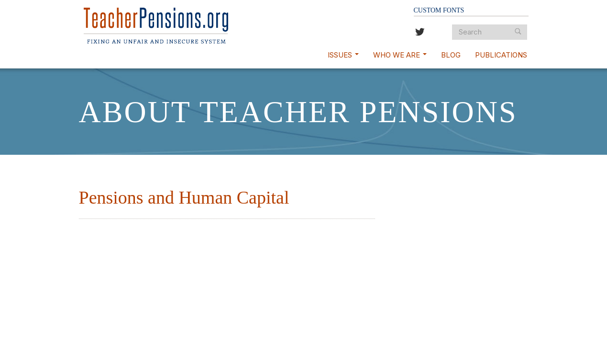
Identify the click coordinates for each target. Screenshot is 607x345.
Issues (343, 54)
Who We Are (400, 54)
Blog (451, 54)
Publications (501, 54)
